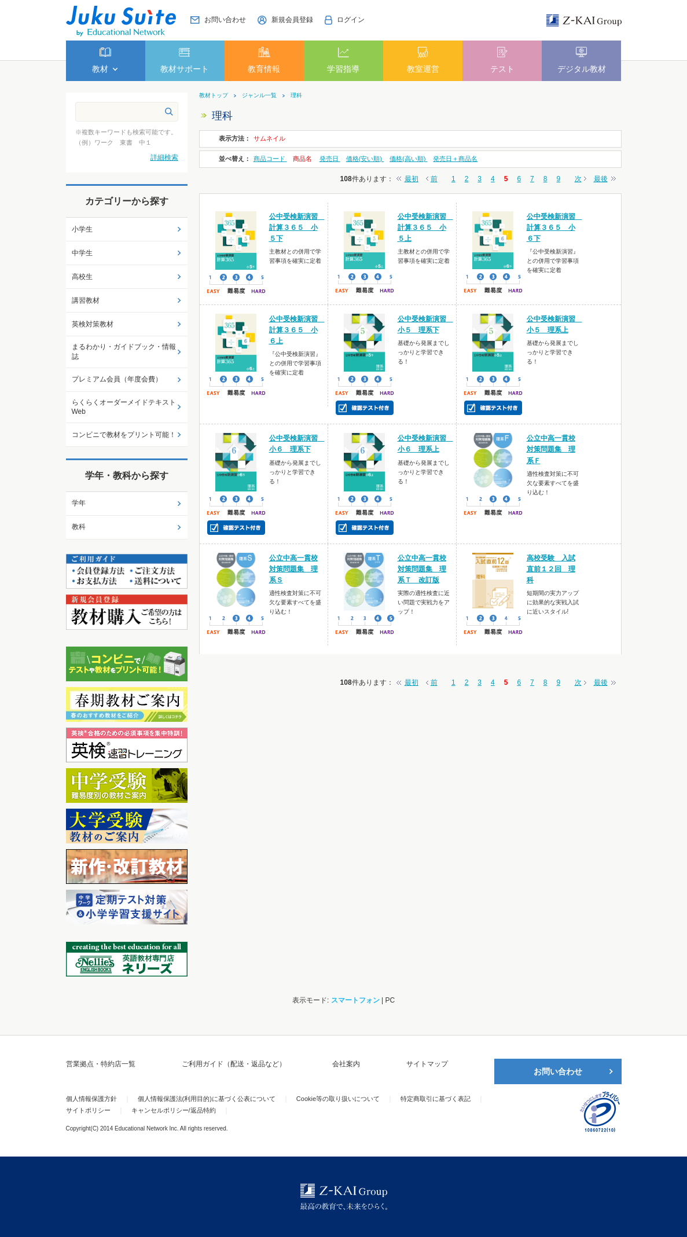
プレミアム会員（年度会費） (117, 379)
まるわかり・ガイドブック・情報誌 (124, 352)
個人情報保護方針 (91, 1098)
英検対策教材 (92, 324)
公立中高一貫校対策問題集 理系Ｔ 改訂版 (422, 569)
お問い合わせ (558, 1071)
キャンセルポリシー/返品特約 (173, 1110)
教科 (79, 527)
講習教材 (86, 300)
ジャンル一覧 (259, 95)
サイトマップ (427, 1064)
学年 (79, 503)
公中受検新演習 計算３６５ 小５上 (425, 227)
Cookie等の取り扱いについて (338, 1098)
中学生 (82, 253)
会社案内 (346, 1064)
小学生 (82, 229)
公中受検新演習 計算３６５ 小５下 (297, 227)
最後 (601, 179)
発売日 (329, 158)
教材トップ (213, 95)
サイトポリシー (88, 1110)
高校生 (82, 277)
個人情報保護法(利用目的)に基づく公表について (206, 1098)
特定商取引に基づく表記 (436, 1098)
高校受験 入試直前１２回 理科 (551, 569)
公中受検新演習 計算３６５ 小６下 (554, 227)
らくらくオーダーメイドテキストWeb (124, 407)
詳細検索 (164, 157)
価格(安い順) (365, 158)
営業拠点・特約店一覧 (100, 1064)
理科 (296, 95)
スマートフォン (355, 1000)
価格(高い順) (408, 158)
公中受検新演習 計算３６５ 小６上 (297, 330)
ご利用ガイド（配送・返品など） (234, 1064)
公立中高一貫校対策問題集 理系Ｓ (293, 569)
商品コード (270, 158)
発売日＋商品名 (455, 158)
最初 (411, 179)
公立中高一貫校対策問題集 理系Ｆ (551, 449)
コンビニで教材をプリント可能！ (124, 435)
